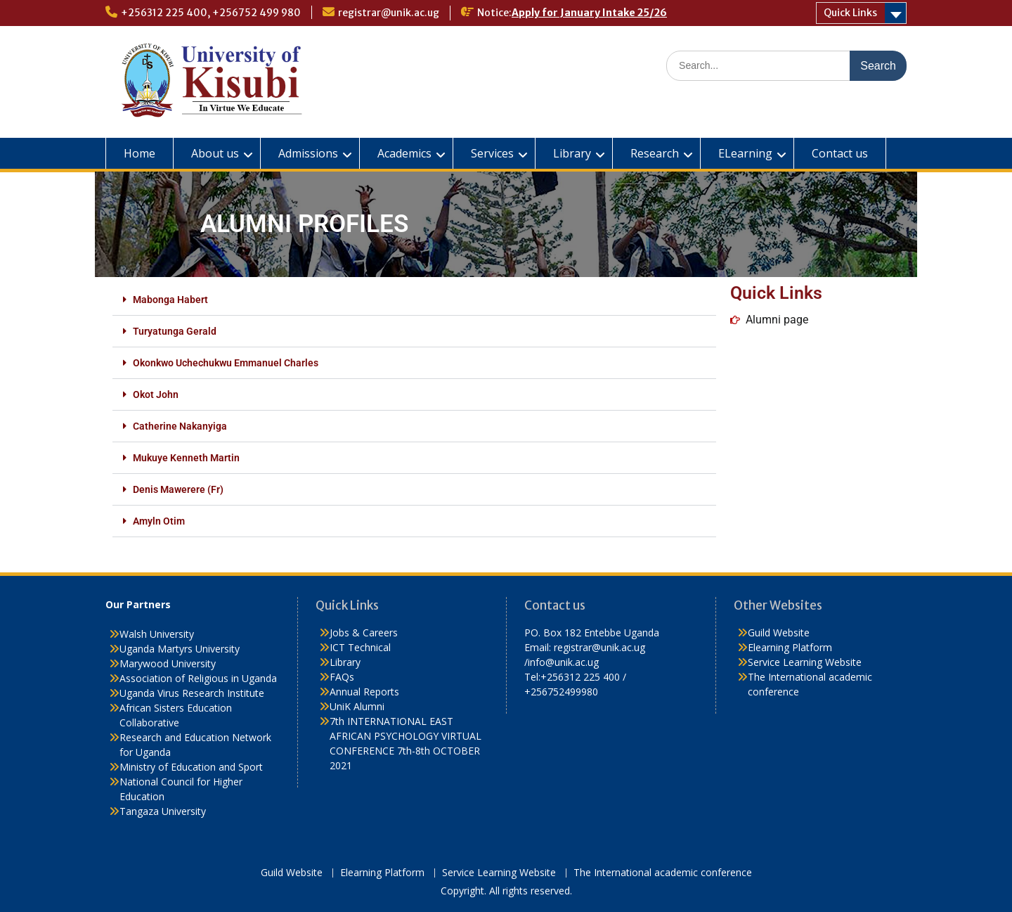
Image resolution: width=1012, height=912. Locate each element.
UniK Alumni (357, 706)
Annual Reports (364, 691)
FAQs (342, 676)
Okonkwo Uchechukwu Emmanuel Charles (225, 362)
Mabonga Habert (170, 299)
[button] (414, 300)
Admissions (308, 153)
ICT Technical (360, 647)
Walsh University (156, 634)
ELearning (745, 153)
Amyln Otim (159, 521)
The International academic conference (662, 873)
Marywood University (167, 663)
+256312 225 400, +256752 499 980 (211, 12)
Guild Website (779, 632)
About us (215, 153)
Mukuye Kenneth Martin (186, 457)
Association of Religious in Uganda (198, 678)
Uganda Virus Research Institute (191, 693)
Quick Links (850, 12)
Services (492, 153)
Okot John (156, 394)
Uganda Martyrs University (179, 648)
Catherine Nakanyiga (180, 426)
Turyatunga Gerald (174, 331)
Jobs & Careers (364, 632)
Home (139, 153)
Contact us (840, 153)
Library (572, 153)
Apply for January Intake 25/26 (589, 12)
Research (654, 153)
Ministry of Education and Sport (191, 766)
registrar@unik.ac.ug (388, 12)
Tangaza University (162, 811)
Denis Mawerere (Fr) (178, 489)
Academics (404, 153)
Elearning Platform (790, 647)
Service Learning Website (805, 662)
